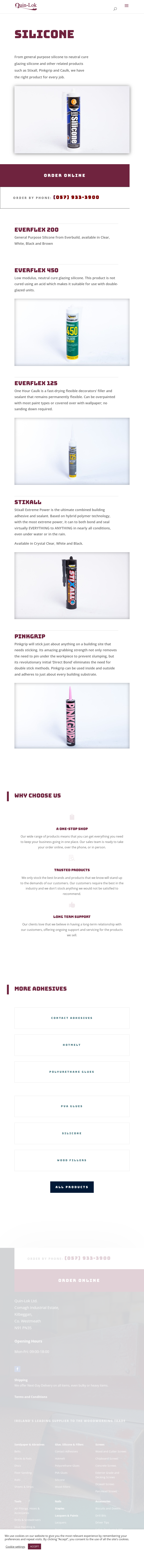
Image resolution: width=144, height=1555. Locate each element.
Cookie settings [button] (15, 1546)
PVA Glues (72, 1106)
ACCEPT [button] (34, 1546)
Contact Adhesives (72, 1018)
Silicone (72, 1133)
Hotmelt (72, 1045)
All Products (72, 1187)
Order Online (65, 175)
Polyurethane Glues (71, 1072)
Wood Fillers (72, 1160)
